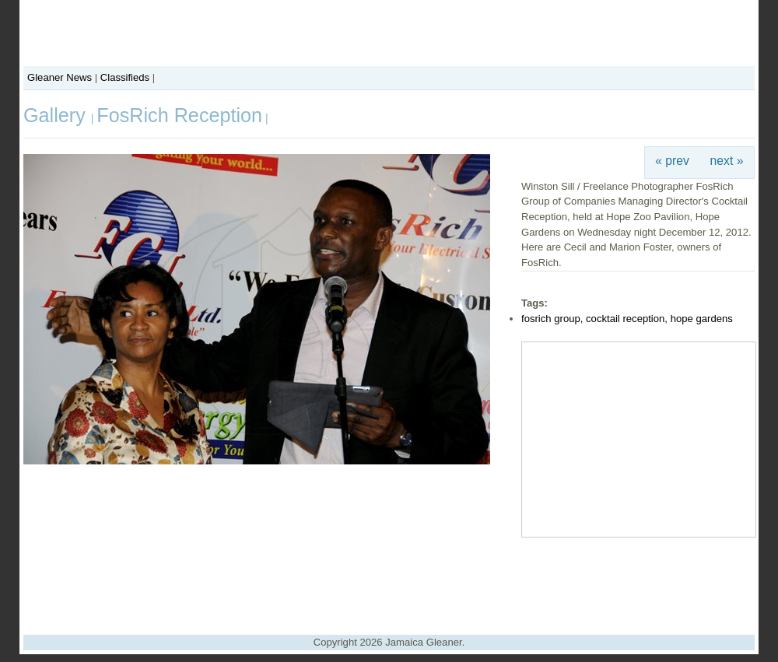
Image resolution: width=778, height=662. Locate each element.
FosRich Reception (179, 115)
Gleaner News (59, 77)
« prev (672, 160)
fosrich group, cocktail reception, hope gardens (627, 318)
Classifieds (124, 77)
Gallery (57, 115)
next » (727, 160)
